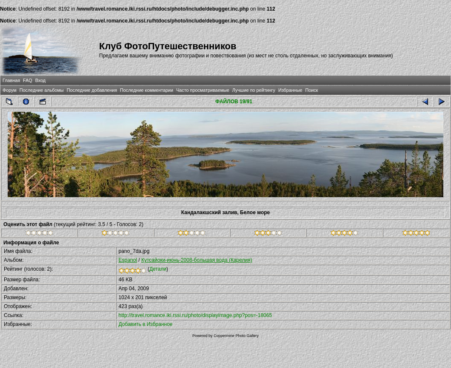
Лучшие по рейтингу (253, 90)
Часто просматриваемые (202, 90)
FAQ (27, 80)
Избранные (290, 90)
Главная (11, 80)
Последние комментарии (146, 90)
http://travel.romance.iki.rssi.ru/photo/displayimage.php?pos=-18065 (195, 315)
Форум (10, 90)
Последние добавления (92, 90)
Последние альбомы (42, 90)
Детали (157, 269)
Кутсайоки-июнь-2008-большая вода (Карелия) (196, 260)
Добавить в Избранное (146, 324)
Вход (40, 80)
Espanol (128, 260)
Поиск (311, 90)
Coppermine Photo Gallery (236, 336)
